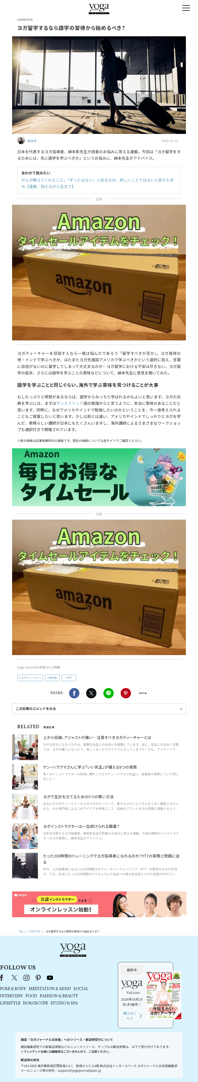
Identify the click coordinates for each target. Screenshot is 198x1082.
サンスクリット (70, 403)
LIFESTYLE (60, 985)
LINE (108, 693)
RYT (70, 678)
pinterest (88, 959)
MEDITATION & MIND (99, 970)
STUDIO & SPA (113, 985)
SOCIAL (130, 970)
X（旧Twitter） (64, 959)
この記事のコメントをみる (36, 708)
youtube (99, 959)
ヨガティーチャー (31, 678)
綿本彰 (53, 678)
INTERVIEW (61, 978)
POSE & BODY (63, 970)
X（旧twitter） (91, 693)
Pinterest (126, 693)
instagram (76, 959)
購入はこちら (154, 997)
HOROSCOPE (84, 985)
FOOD (81, 978)
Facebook (74, 693)
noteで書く (143, 693)
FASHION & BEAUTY (108, 978)
